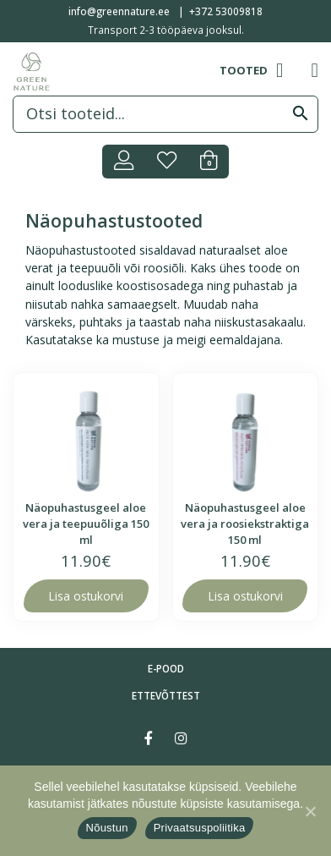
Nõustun (107, 827)
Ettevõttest (166, 695)
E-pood (166, 668)
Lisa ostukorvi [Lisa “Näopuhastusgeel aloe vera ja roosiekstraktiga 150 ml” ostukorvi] (245, 596)
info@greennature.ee (119, 11)
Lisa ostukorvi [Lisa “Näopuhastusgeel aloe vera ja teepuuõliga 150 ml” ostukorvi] (85, 596)
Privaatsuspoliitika (200, 827)
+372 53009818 (226, 11)
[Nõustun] (309, 811)
